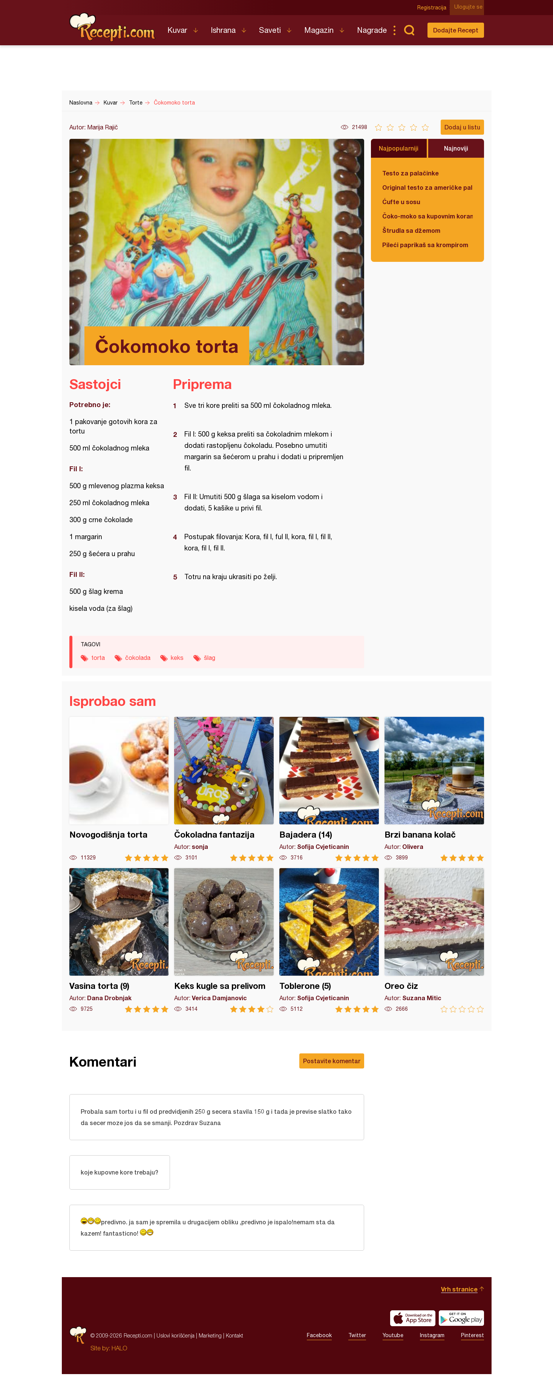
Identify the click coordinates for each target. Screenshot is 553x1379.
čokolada (137, 657)
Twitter (357, 1340)
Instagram (432, 1340)
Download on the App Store (412, 1323)
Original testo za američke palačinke (427, 187)
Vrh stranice (459, 1294)
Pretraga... (409, 30)
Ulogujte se (470, 8)
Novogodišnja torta (119, 789)
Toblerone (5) (329, 940)
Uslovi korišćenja (175, 1340)
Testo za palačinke (410, 173)
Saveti (270, 30)
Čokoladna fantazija (224, 789)
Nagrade (372, 30)
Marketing (210, 1340)
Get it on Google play (461, 1323)
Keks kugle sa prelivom (224, 940)
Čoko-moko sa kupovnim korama (427, 216)
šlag (209, 657)
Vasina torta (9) (119, 940)
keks (177, 657)
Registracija (433, 8)
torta (98, 657)
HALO (119, 1353)
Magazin (319, 30)
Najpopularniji (398, 148)
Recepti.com (112, 27)
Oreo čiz (434, 940)
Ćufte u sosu (401, 201)
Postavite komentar (331, 1060)
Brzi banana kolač (434, 789)
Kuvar (177, 30)
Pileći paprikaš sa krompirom (425, 244)
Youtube (393, 1340)
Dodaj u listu (462, 127)
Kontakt (234, 1340)
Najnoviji (456, 148)
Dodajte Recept (455, 30)
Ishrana (223, 30)
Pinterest (472, 1340)
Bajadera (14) (329, 789)
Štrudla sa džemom (411, 230)
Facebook (319, 1340)
